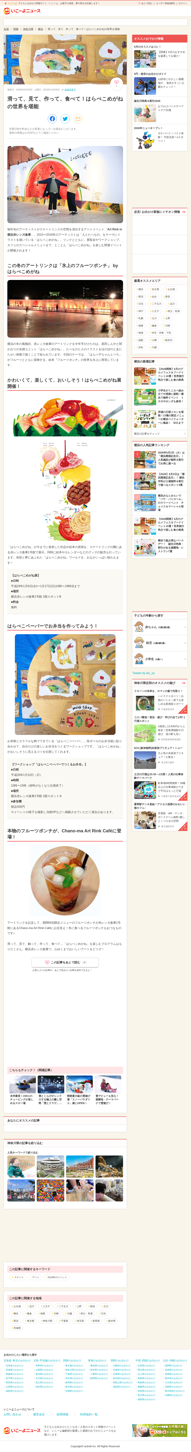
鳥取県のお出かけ (146, 1378)
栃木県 (111, 1320)
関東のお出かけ (72, 1360)
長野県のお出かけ (44, 1365)
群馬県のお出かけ (74, 1382)
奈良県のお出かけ (122, 1378)
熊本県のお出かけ (174, 1378)
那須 (14, 1320)
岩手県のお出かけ (15, 1378)
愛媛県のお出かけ (146, 1386)
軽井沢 (167, 340)
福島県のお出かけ (15, 1391)
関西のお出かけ (120, 1360)
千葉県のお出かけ (74, 1374)
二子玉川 (62, 1306)
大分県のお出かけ (174, 1382)
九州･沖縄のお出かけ (175, 1360)
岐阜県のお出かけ (99, 1370)
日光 (102, 1313)
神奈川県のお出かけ (75, 1370)
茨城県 (16, 1328)
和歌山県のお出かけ (123, 1382)
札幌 (139, 318)
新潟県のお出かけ (44, 1374)
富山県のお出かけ (44, 1382)
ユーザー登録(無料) (165, 3)
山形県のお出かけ (15, 1386)
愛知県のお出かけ (99, 1365)
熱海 (139, 332)
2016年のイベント (57, 1277)
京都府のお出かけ (122, 1370)
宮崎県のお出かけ (174, 1386)
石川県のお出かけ (44, 1378)
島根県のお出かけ (146, 1382)
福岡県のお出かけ (174, 1365)
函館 (139, 340)
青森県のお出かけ (15, 1374)
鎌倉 (28, 1313)
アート (35, 1277)
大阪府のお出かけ (122, 1365)
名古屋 (154, 289)
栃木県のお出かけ (74, 1386)
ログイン (183, 3)
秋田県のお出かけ (15, 1382)
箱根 (41, 1313)
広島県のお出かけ (146, 1365)
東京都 (29, 1320)
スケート (19, 1277)
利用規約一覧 (89, 1414)
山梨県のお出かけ (44, 1370)
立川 (104, 1306)
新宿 (91, 1306)
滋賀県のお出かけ (122, 1386)
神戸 (139, 311)
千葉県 (63, 1320)
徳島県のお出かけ (146, 1399)
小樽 (153, 340)
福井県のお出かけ (44, 1386)
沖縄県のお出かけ (174, 1395)
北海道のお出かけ (15, 1365)
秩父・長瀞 (85, 1313)
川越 (68, 1313)
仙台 (153, 296)
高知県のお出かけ (146, 1391)
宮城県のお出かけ (15, 1370)
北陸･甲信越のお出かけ (46, 1360)
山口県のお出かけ (146, 1374)
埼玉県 (79, 1320)
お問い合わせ (12, 1414)
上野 (78, 1306)
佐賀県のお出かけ (174, 1370)
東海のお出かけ (97, 1360)
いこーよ (12, 3)
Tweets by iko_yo (143, 673)
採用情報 (62, 1414)
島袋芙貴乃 (70, 89)
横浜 (14, 1313)
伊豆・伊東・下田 (160, 332)
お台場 (16, 1306)
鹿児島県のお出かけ (175, 1391)
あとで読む (146, 3)
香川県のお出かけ (146, 1395)
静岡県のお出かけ (99, 1378)
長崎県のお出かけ (174, 1374)
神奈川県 (46, 1320)
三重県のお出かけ (99, 1374)
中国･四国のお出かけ (148, 1360)
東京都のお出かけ (74, 1365)
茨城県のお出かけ (74, 1391)
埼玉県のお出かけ (74, 1378)
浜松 (139, 347)
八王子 (45, 1306)
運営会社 (39, 1414)
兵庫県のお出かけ (122, 1374)
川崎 (55, 1313)
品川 (30, 1306)
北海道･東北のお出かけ (17, 1360)
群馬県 (95, 1320)
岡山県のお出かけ (146, 1370)
